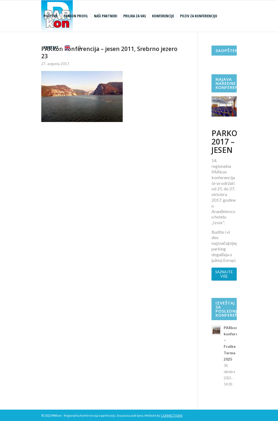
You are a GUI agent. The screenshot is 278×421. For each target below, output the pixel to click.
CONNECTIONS (171, 415)
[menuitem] (51, 16)
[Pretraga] (80, 47)
